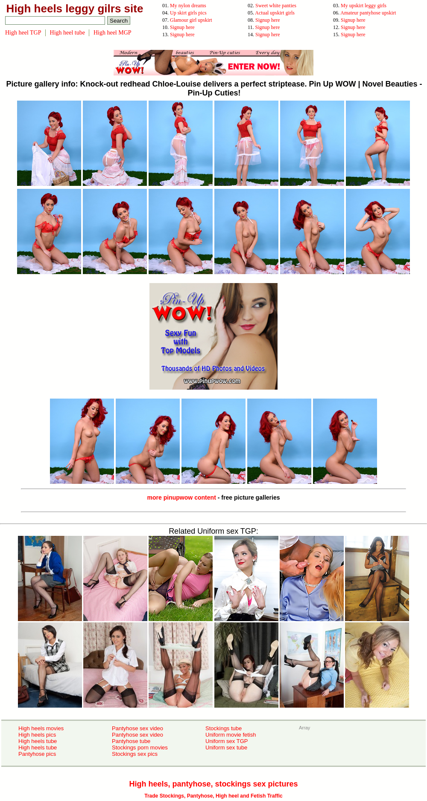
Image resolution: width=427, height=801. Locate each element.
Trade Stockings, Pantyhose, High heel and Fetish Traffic (213, 796)
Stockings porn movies (140, 747)
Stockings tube (223, 728)
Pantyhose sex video (137, 728)
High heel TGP (23, 32)
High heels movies (41, 728)
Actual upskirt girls (275, 13)
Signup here (267, 20)
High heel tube (67, 32)
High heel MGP (113, 32)
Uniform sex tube (226, 747)
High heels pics (37, 735)
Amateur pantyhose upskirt (368, 13)
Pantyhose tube (131, 741)
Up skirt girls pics (188, 13)
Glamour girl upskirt (191, 20)
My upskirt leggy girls (363, 6)
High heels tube (37, 741)
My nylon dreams (188, 6)
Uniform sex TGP (226, 741)
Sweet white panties (275, 6)
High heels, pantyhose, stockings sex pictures (213, 784)
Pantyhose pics (37, 754)
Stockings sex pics (135, 754)
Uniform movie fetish (230, 735)
